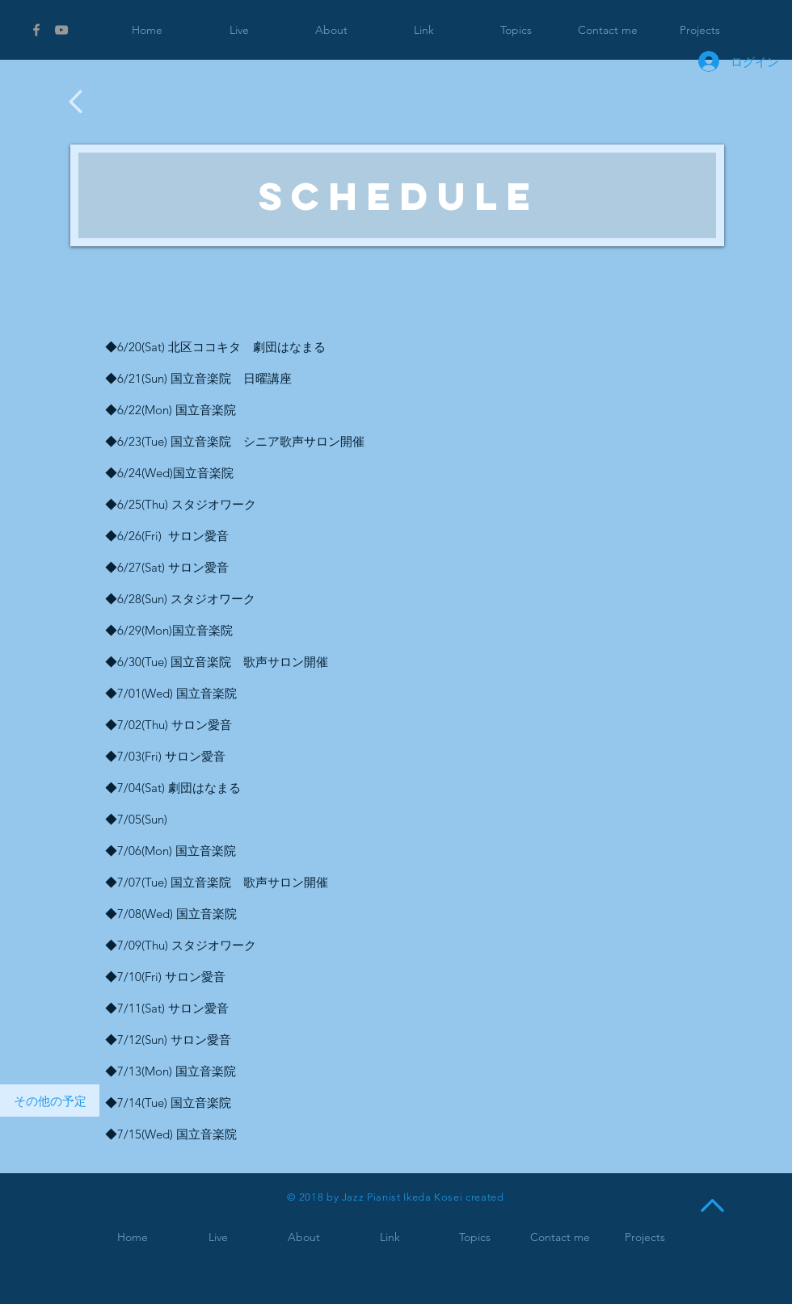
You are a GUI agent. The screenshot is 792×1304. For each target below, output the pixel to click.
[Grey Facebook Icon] (36, 30)
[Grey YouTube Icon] (61, 30)
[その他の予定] (49, 1100)
